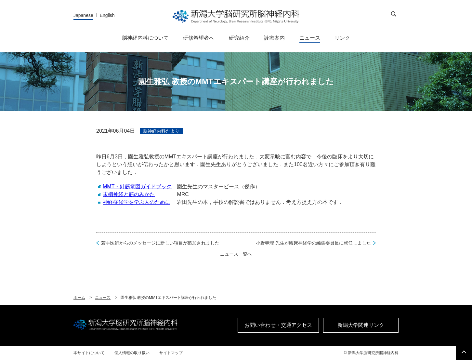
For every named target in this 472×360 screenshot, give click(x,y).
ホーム (79, 297)
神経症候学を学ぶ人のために (136, 202)
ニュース (103, 297)
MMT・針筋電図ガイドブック (137, 186)
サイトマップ (171, 353)
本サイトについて (89, 353)
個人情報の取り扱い (132, 353)
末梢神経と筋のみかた (129, 194)
